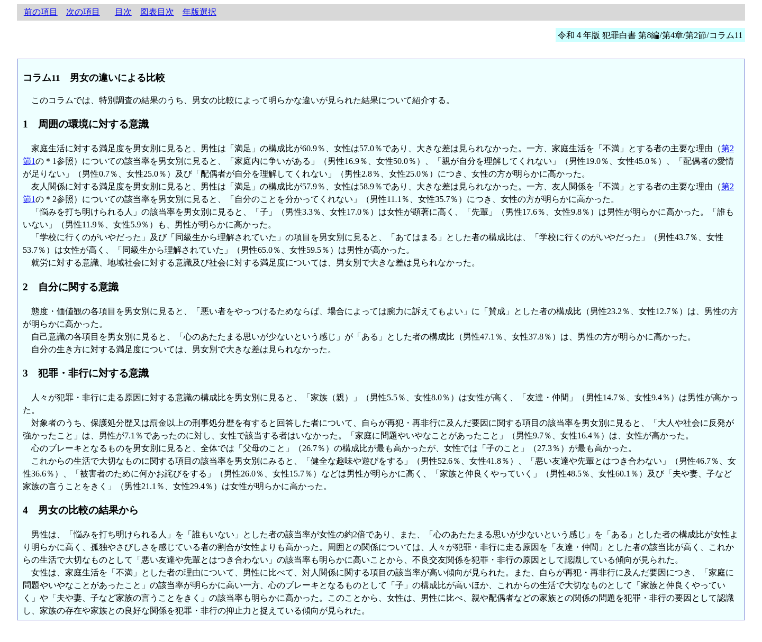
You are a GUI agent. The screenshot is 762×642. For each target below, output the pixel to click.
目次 (123, 11)
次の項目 (83, 11)
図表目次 (157, 11)
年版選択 (199, 11)
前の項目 (41, 11)
